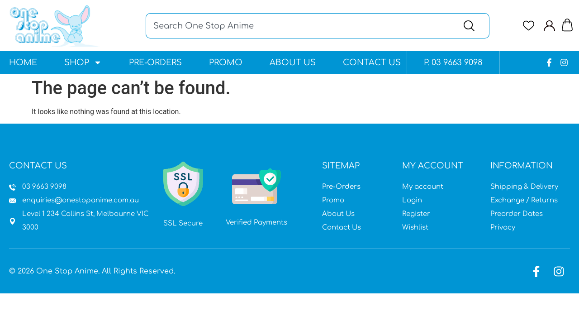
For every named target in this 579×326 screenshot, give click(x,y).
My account (422, 187)
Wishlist (415, 227)
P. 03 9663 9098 (453, 62)
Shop (83, 62)
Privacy (502, 227)
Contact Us (372, 62)
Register (416, 214)
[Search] (471, 25)
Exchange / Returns (524, 200)
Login (412, 200)
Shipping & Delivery (524, 187)
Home (23, 62)
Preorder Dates (516, 214)
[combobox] (299, 25)
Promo (225, 62)
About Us (293, 62)
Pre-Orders (155, 62)
